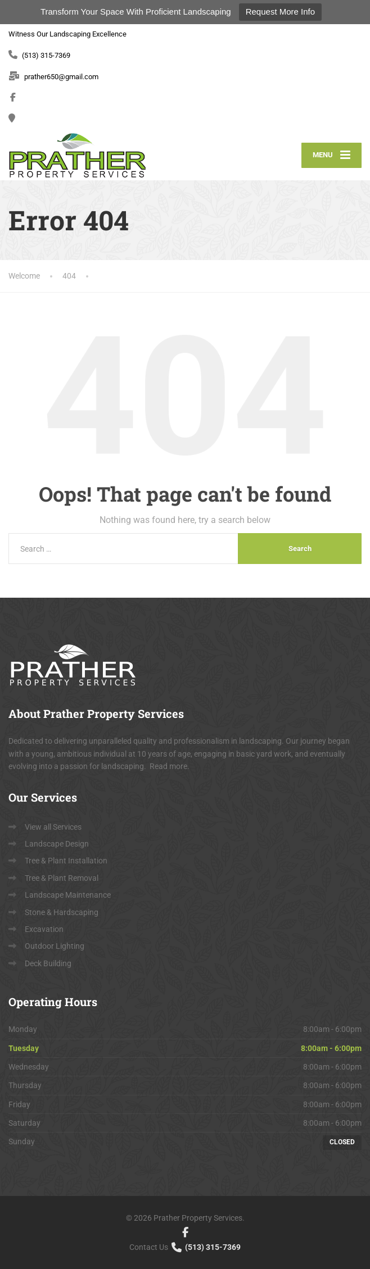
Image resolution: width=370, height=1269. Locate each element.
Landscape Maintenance (68, 894)
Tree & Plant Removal (61, 878)
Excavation (44, 929)
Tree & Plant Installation (66, 860)
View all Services (53, 826)
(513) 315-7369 (205, 1247)
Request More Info (280, 11)
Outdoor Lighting (54, 945)
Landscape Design (57, 843)
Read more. (169, 766)
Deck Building (48, 963)
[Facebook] (13, 97)
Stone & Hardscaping (61, 912)
